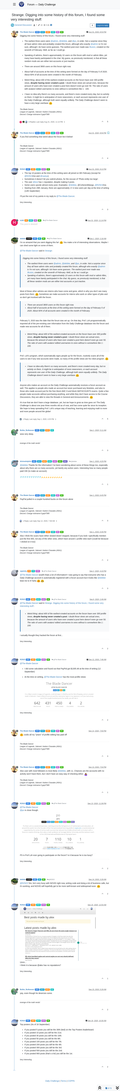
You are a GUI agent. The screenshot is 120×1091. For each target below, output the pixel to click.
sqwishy (23, 571)
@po (74, 41)
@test (35, 182)
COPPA (71, 1081)
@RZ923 (28, 176)
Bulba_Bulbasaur (27, 430)
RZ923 (22, 169)
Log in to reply (102, 25)
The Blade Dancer (27, 32)
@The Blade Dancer (50, 220)
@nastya (44, 176)
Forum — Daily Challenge (41, 4)
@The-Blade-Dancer (65, 196)
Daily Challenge (52, 1081)
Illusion (92, 47)
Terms (63, 1081)
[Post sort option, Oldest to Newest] (92, 25)
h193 (22, 220)
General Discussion (23, 25)
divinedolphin (25, 461)
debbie (22, 239)
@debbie (63, 41)
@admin (54, 41)
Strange (48, 251)
